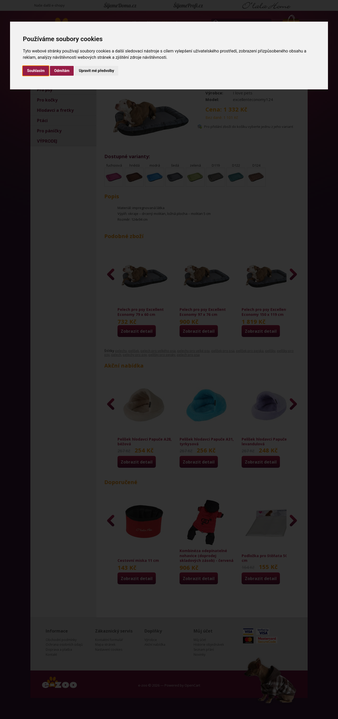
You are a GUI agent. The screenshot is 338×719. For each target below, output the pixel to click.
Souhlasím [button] (36, 71)
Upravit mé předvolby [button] (96, 71)
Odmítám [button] (61, 71)
